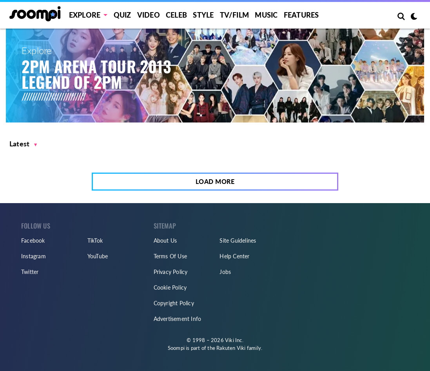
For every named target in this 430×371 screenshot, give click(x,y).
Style (203, 15)
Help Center (234, 256)
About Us (165, 240)
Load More (215, 181)
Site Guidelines (238, 240)
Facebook (33, 240)
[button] (23, 143)
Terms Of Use (170, 256)
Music (266, 15)
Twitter (29, 271)
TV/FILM (234, 15)
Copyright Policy (174, 303)
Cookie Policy (170, 287)
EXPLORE (84, 15)
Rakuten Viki (230, 348)
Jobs (225, 271)
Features (301, 15)
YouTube (97, 256)
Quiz (122, 15)
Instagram (33, 256)
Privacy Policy (171, 271)
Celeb (176, 15)
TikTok (95, 240)
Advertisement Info (177, 318)
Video (148, 15)
